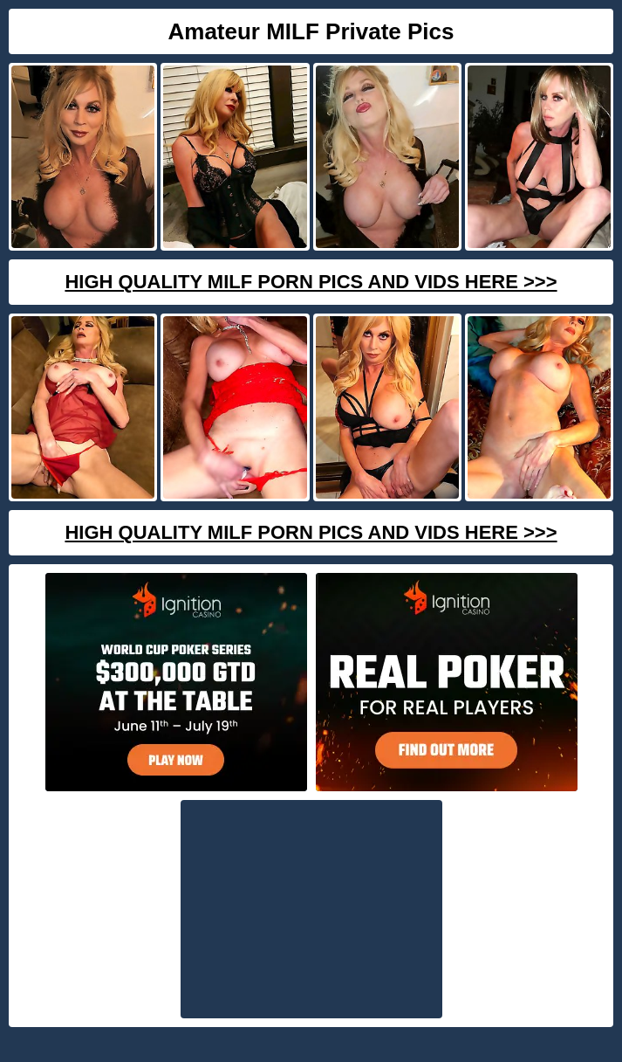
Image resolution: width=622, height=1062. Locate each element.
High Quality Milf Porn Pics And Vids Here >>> (311, 282)
